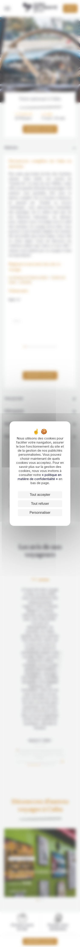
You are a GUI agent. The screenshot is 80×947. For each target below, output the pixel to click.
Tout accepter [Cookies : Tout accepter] (40, 494)
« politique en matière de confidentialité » (39, 477)
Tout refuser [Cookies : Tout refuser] (40, 503)
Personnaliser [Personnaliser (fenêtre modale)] (40, 512)
